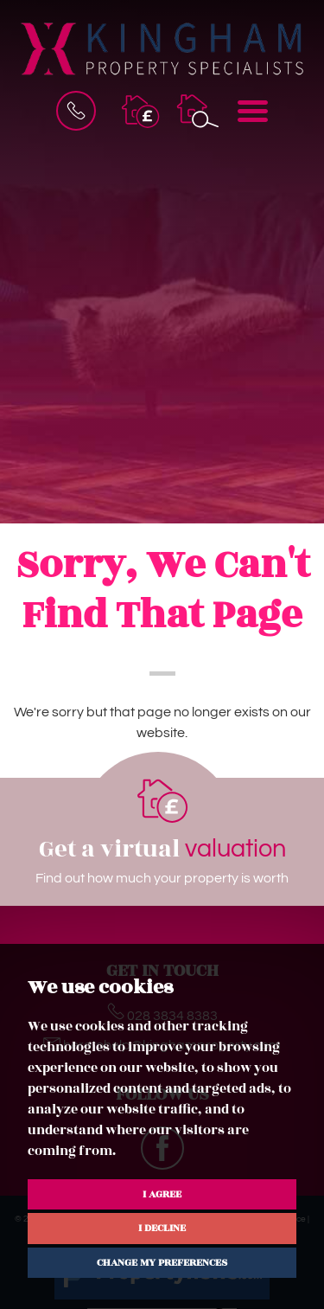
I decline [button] (162, 1227)
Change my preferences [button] (162, 1262)
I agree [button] (162, 1194)
